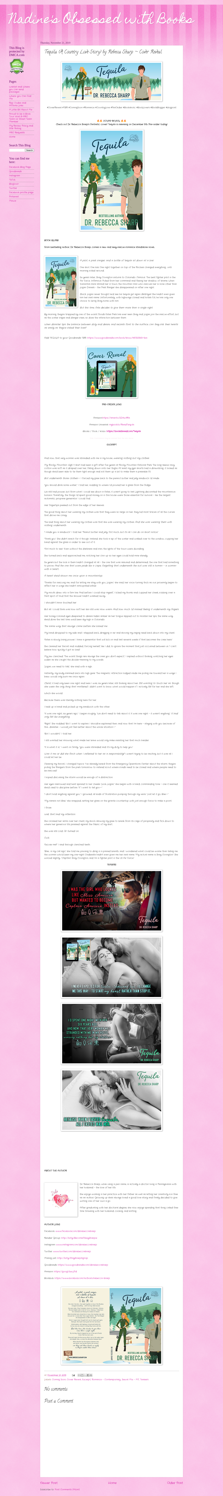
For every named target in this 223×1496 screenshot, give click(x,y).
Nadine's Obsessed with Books (101, 20)
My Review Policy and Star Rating (21, 127)
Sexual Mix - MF (130, 1379)
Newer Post (49, 1483)
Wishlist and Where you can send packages (19, 89)
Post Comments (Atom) (67, 1489)
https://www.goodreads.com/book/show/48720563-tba (117, 338)
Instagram (14, 175)
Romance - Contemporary (106, 1379)
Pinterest (14, 196)
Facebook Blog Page (20, 167)
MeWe (12, 200)
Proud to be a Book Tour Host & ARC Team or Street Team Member (20, 117)
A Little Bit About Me (20, 109)
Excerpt (86, 1379)
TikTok (12, 179)
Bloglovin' (14, 184)
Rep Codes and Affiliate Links (17, 104)
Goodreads (15, 171)
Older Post (175, 1483)
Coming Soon (59, 1379)
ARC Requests (17, 132)
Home (112, 1483)
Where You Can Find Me (20, 97)
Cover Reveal (74, 1379)
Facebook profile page (21, 192)
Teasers (144, 1379)
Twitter (13, 188)
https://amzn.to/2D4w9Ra (116, 418)
